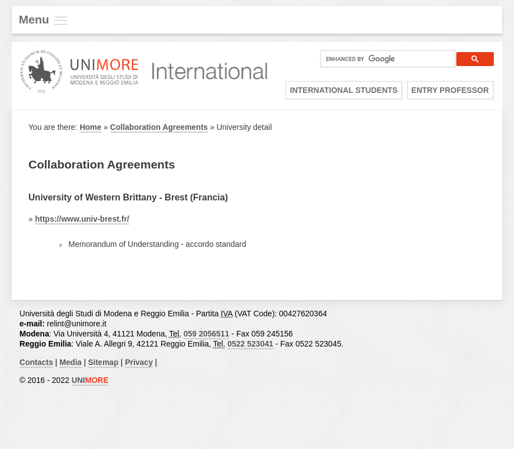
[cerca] (383, 59)
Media (70, 362)
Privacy (139, 362)
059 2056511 (207, 333)
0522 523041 (250, 343)
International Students (344, 90)
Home (90, 127)
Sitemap (103, 362)
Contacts (36, 362)
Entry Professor (450, 90)
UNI (90, 380)
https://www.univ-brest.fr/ (82, 218)
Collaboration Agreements (159, 127)
